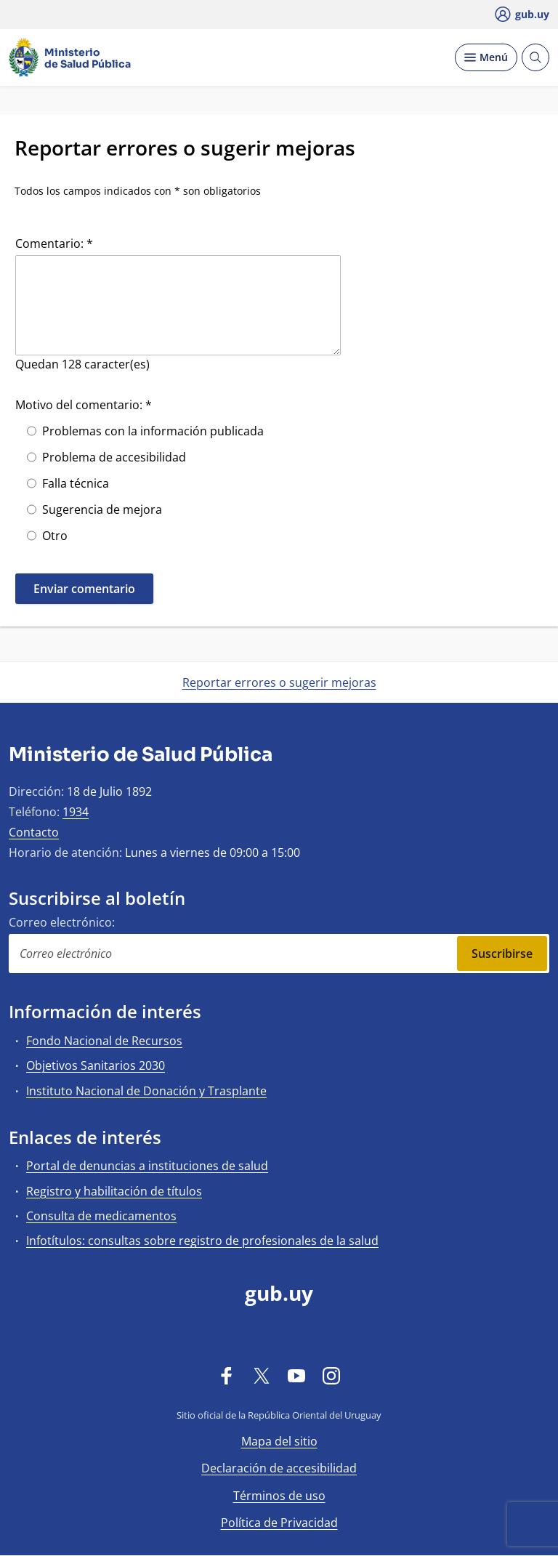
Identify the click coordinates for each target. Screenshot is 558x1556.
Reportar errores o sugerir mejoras (279, 682)
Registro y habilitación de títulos (114, 1191)
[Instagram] (331, 1375)
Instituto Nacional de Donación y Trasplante (146, 1091)
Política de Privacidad (279, 1523)
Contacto (34, 832)
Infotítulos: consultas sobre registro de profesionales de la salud (202, 1241)
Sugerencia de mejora (102, 509)
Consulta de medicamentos (101, 1216)
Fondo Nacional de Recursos (104, 1041)
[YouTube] (296, 1375)
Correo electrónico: (62, 922)
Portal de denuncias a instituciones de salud (147, 1166)
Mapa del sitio (279, 1441)
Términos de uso (279, 1496)
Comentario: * (54, 243)
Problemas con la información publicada (153, 431)
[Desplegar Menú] (486, 57)
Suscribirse (502, 954)
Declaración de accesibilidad (279, 1468)
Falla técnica (75, 483)
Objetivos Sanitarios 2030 (95, 1065)
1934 (75, 812)
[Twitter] (261, 1375)
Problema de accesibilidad (114, 457)
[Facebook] (226, 1375)
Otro (55, 536)
